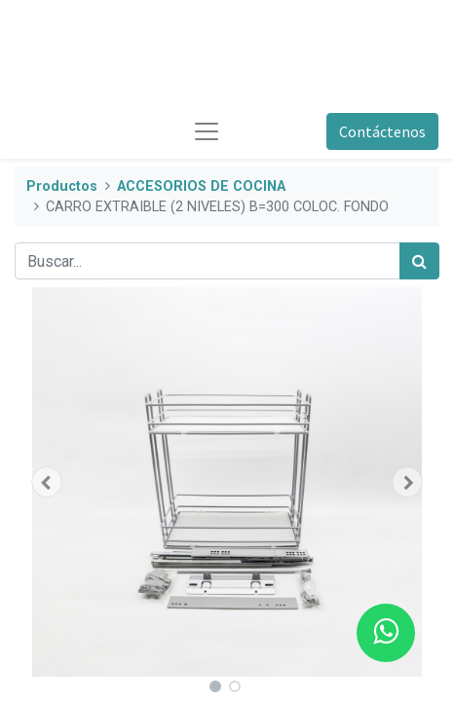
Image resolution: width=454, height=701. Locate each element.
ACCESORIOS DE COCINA (201, 186)
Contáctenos (382, 131)
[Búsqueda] (419, 260)
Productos (61, 186)
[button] (46, 482)
